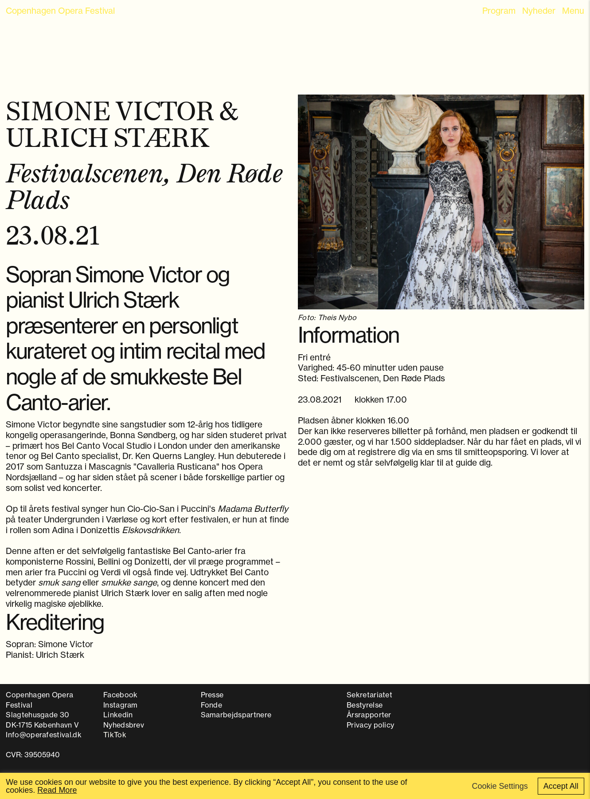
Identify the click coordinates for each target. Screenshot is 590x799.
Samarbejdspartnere (236, 714)
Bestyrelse (365, 704)
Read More (57, 790)
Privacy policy (370, 724)
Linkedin (118, 714)
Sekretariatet (369, 694)
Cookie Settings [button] (500, 786)
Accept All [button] (560, 786)
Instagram (120, 704)
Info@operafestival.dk (44, 734)
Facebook (120, 694)
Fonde (212, 704)
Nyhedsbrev (123, 724)
